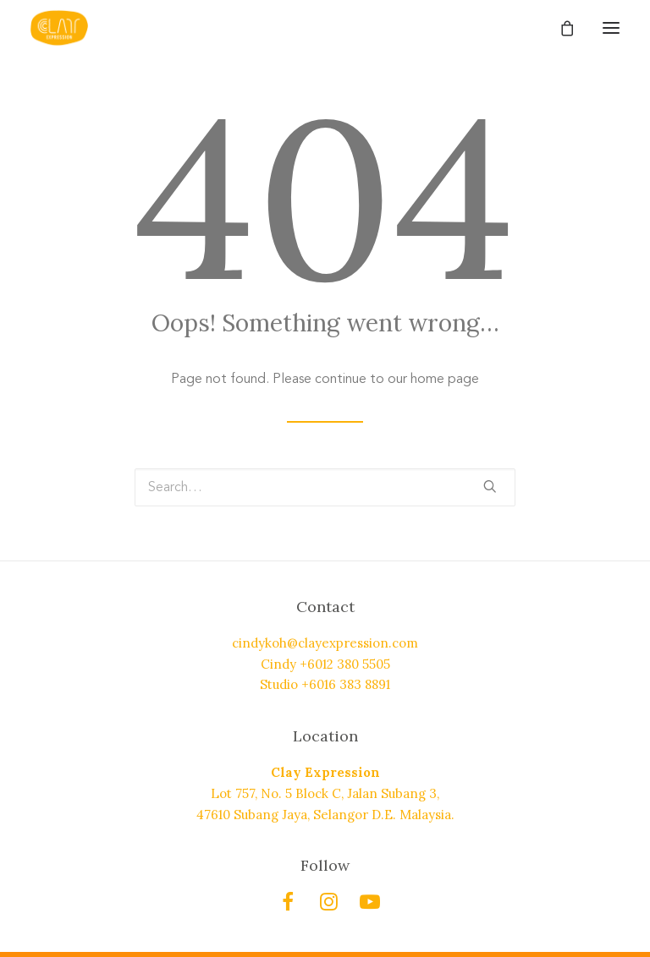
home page (444, 378)
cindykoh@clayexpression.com (325, 643)
